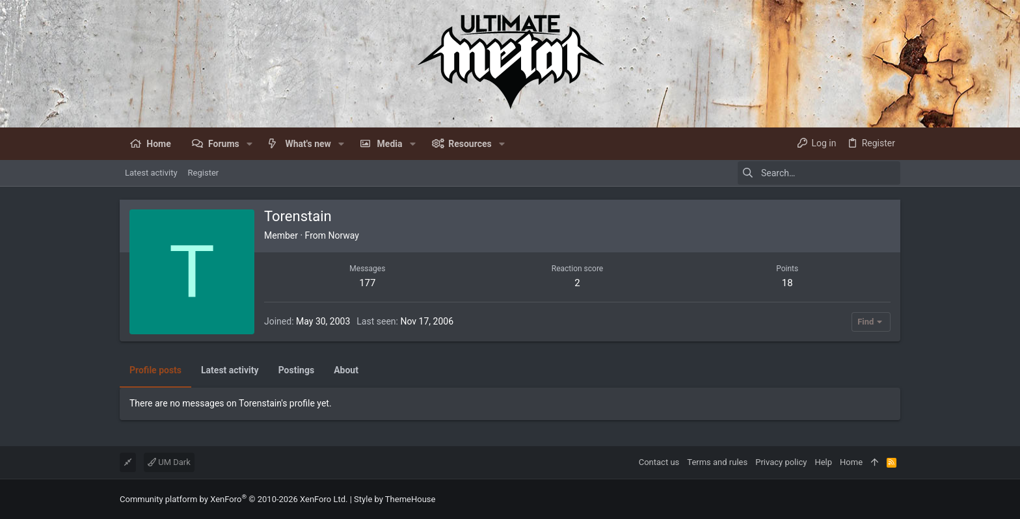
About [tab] (346, 370)
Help (823, 462)
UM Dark (169, 462)
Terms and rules (717, 462)
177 (367, 283)
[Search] (819, 173)
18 (787, 283)
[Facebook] (894, 499)
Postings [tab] (296, 370)
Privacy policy (781, 462)
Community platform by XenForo (233, 499)
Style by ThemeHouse (394, 499)
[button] (249, 144)
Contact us (659, 462)
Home (851, 462)
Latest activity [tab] (230, 370)
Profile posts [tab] (155, 370)
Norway (343, 235)
